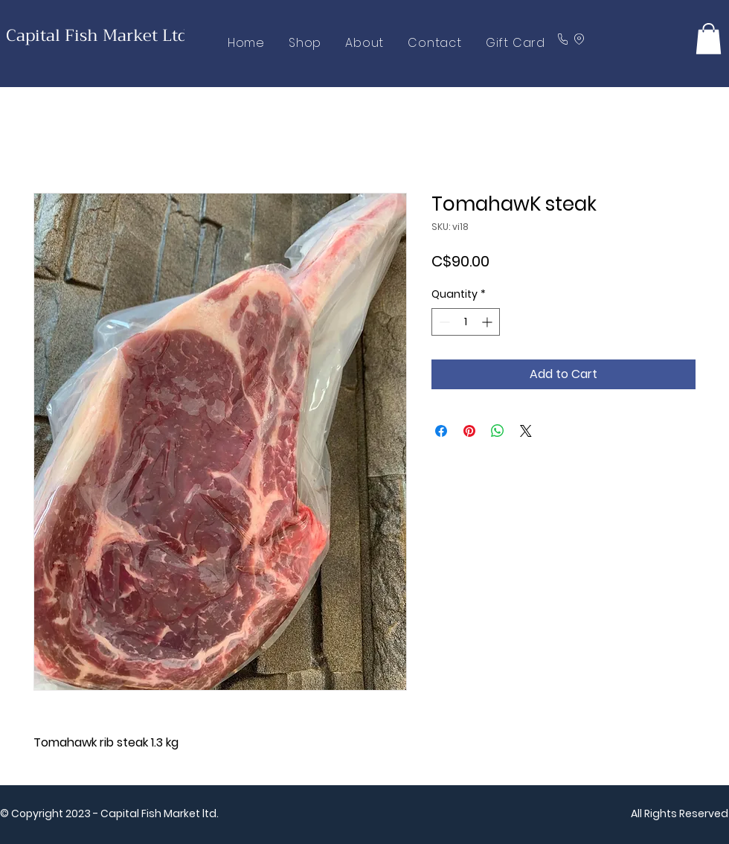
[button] (709, 38)
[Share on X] (526, 431)
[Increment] (488, 322)
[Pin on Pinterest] (469, 431)
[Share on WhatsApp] (498, 431)
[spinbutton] (465, 322)
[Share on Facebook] (441, 431)
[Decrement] (443, 322)
